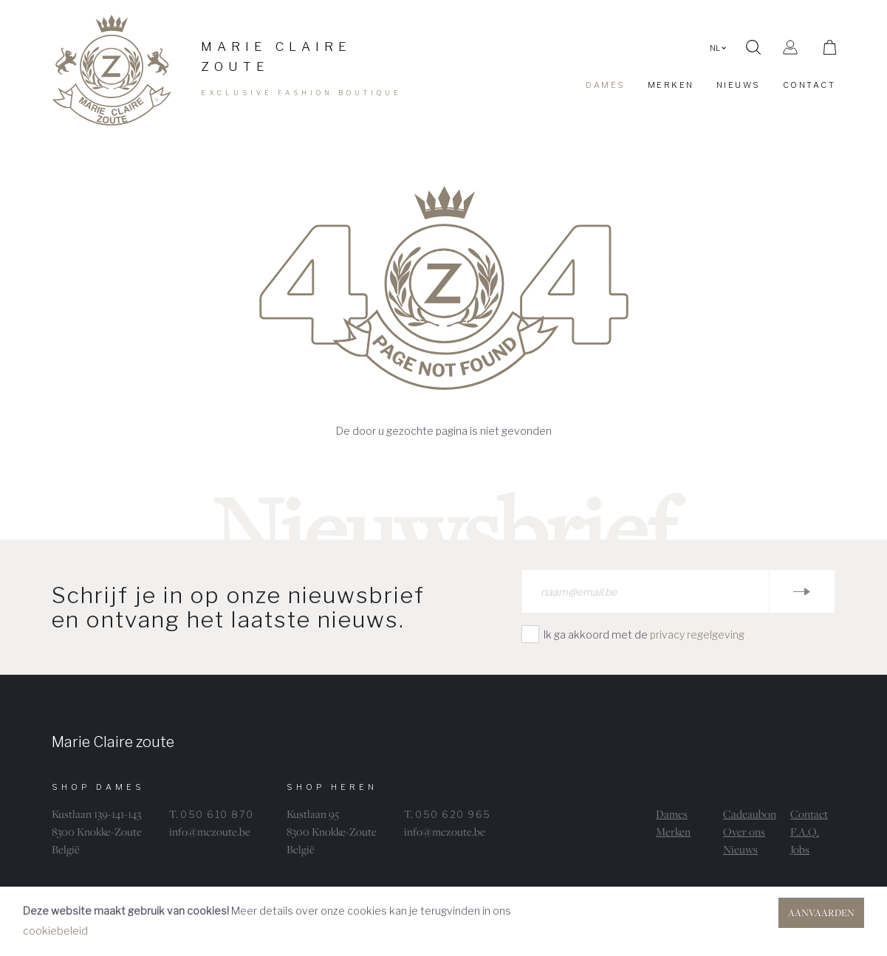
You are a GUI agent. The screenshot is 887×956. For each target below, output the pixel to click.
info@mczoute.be (209, 831)
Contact (809, 814)
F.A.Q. (804, 831)
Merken (673, 831)
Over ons (744, 831)
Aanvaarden (821, 912)
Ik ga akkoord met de (644, 634)
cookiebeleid (55, 930)
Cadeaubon (749, 814)
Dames (672, 814)
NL (718, 48)
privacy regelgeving (697, 634)
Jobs (799, 849)
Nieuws (740, 849)
